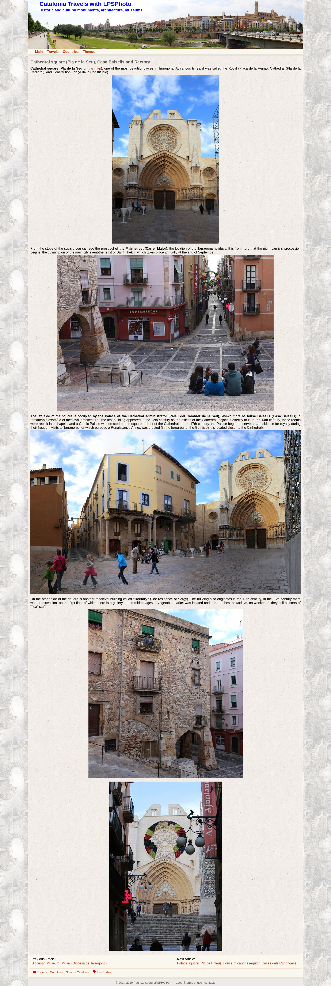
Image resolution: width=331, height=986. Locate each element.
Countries (71, 51)
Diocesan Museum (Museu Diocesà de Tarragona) (69, 963)
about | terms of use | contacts (195, 982)
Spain (70, 972)
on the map (92, 68)
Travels (52, 51)
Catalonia (83, 972)
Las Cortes (104, 972)
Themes (89, 51)
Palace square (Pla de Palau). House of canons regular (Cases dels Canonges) (236, 963)
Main (39, 51)
